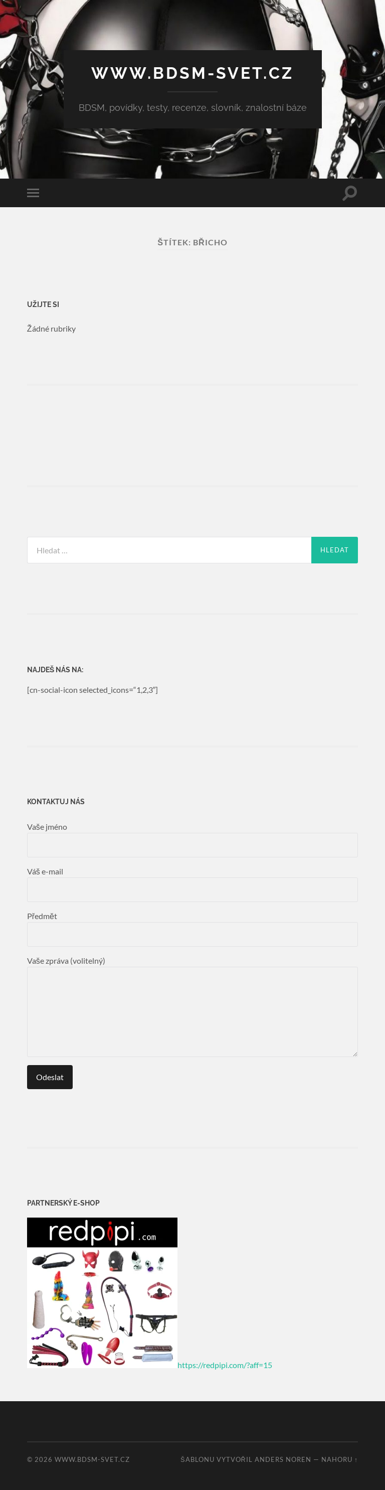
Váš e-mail (192, 884)
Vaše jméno (192, 839)
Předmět (192, 929)
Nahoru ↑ (339, 1459)
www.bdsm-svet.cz (192, 73)
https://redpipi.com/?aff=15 (224, 1365)
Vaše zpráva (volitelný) (192, 1006)
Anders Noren (283, 1459)
